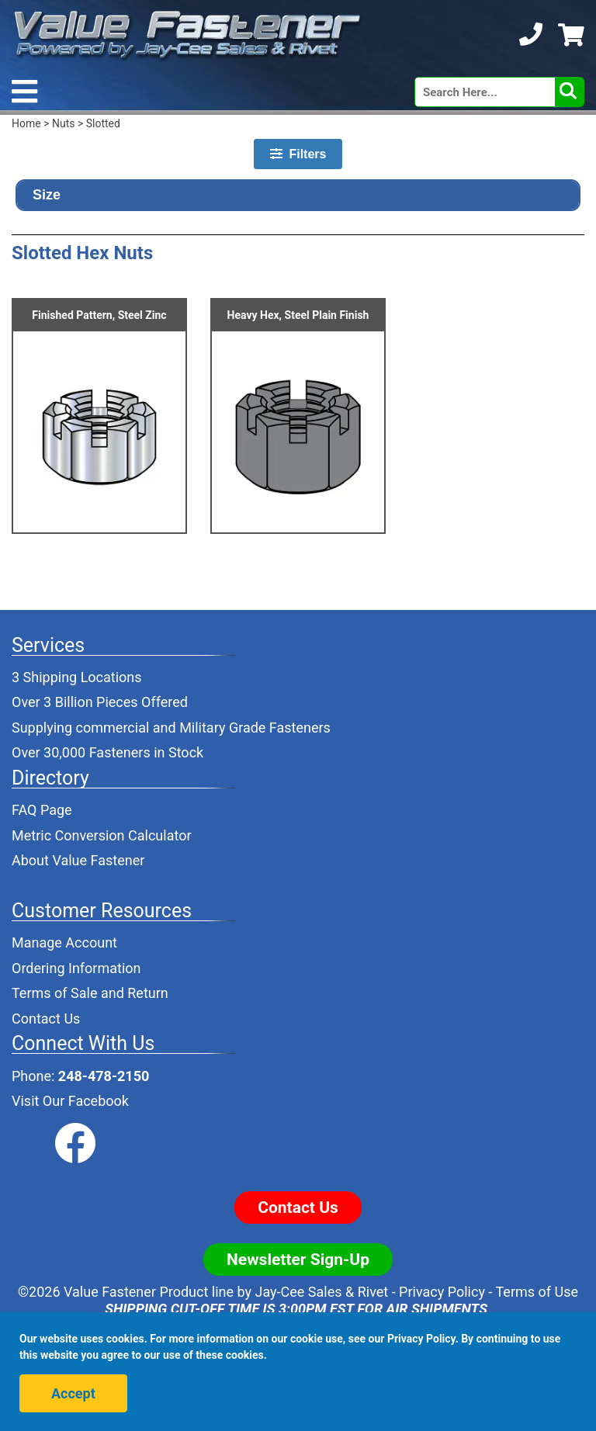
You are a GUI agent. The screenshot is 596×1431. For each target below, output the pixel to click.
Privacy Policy (442, 1292)
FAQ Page (42, 810)
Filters (298, 154)
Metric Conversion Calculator (102, 835)
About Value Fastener (78, 860)
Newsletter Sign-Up (298, 1259)
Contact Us (46, 1018)
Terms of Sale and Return (90, 993)
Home (26, 123)
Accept (73, 1393)
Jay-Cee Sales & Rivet (322, 1292)
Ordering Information (76, 968)
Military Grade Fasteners (255, 727)
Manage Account (64, 942)
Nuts (63, 123)
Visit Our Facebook (70, 1101)
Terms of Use (536, 1292)
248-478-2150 (103, 1076)
